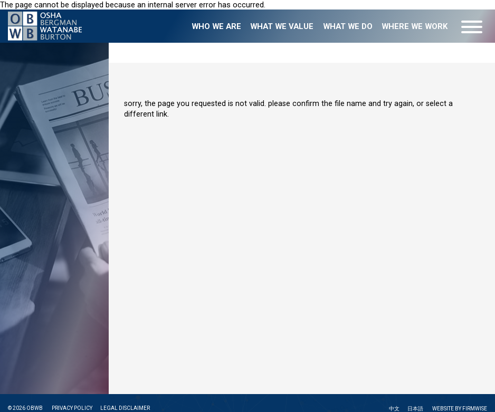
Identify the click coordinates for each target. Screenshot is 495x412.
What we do (348, 26)
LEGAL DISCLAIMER (125, 408)
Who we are (216, 26)
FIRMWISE (474, 408)
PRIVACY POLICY (72, 408)
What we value (281, 26)
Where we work (415, 26)
